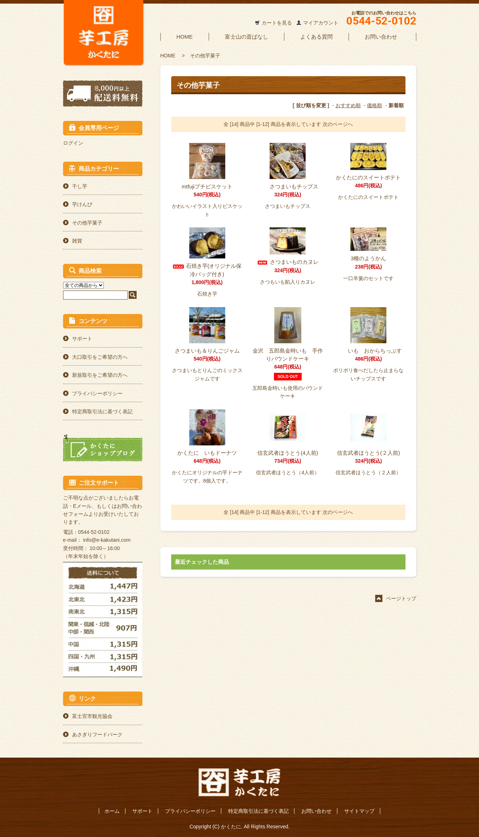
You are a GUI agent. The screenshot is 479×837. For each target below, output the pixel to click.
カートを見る (277, 23)
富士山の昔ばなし (246, 37)
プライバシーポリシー (97, 393)
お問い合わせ (381, 37)
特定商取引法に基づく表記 (102, 411)
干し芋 (79, 186)
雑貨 (77, 241)
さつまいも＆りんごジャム (207, 351)
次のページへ (338, 124)
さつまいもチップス (287, 186)
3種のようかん (368, 258)
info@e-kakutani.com (107, 540)
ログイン (73, 143)
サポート (82, 338)
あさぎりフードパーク (97, 734)
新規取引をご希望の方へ (100, 375)
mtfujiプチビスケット (207, 186)
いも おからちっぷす (368, 351)
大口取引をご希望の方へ (100, 357)
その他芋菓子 (205, 55)
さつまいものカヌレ (288, 262)
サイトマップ (359, 811)
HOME (185, 37)
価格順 (374, 105)
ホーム (112, 811)
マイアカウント (320, 23)
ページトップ (401, 598)
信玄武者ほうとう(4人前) (287, 453)
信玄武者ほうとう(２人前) (368, 453)
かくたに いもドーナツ (207, 453)
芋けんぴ (82, 204)
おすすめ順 (348, 105)
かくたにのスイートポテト (368, 177)
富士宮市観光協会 (92, 716)
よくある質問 (316, 37)
